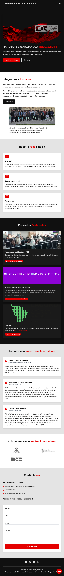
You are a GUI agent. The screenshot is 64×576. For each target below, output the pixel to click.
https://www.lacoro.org (21, 330)
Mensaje (7, 530)
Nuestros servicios (11, 60)
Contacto (27, 60)
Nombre (7, 508)
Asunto (7, 523)
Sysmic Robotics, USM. (15, 384)
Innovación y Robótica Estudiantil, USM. (20, 362)
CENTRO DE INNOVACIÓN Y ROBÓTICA (19, 3)
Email (6, 515)
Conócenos (9, 101)
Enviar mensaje (32, 546)
